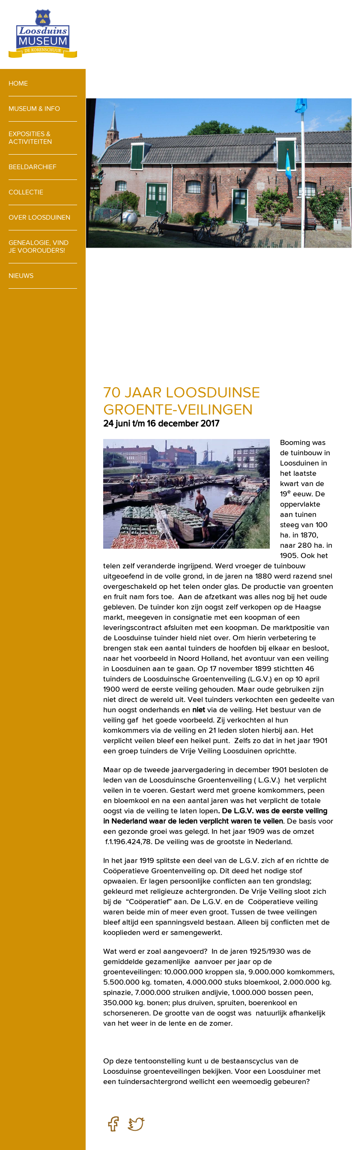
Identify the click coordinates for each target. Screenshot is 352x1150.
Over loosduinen (39, 217)
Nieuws (21, 276)
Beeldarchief (33, 167)
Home (18, 83)
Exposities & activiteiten (30, 138)
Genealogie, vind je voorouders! (39, 246)
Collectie (26, 192)
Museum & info (34, 109)
